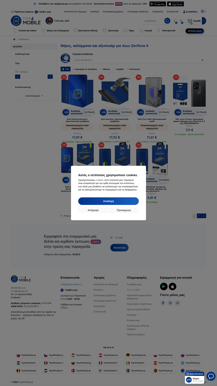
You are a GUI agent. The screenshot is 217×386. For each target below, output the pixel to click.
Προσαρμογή (124, 210)
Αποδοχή (108, 201)
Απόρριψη (93, 210)
